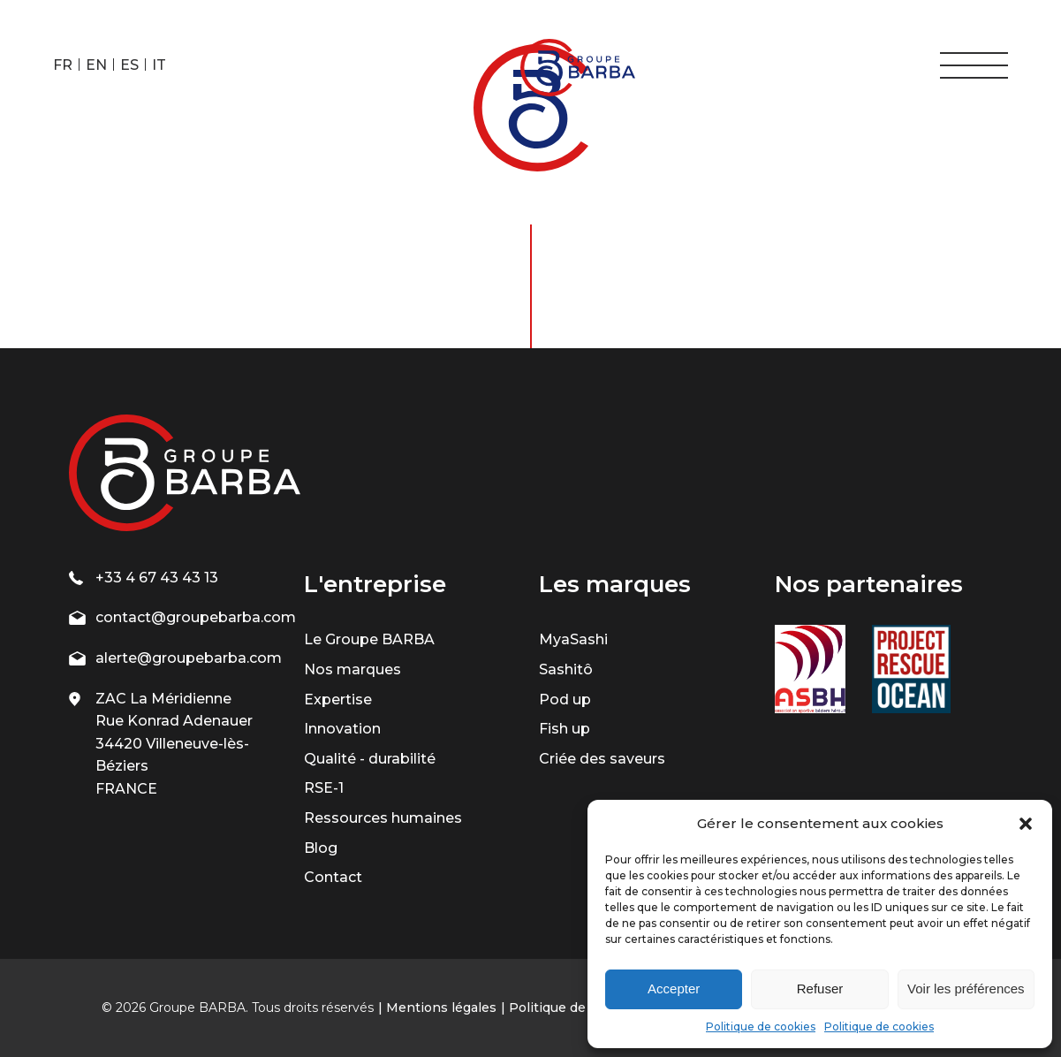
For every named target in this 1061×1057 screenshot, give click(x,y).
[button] (1025, 824)
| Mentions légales (437, 1007)
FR (62, 65)
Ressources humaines (383, 818)
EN (96, 65)
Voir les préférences (966, 988)
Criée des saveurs (602, 758)
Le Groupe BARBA (369, 639)
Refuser (820, 988)
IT (159, 65)
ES (129, 65)
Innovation (342, 728)
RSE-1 (324, 787)
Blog (320, 848)
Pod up (565, 699)
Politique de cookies (760, 1026)
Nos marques (352, 669)
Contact (333, 877)
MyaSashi (573, 639)
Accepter (674, 988)
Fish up (564, 728)
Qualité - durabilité (370, 758)
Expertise (338, 699)
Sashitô (566, 669)
